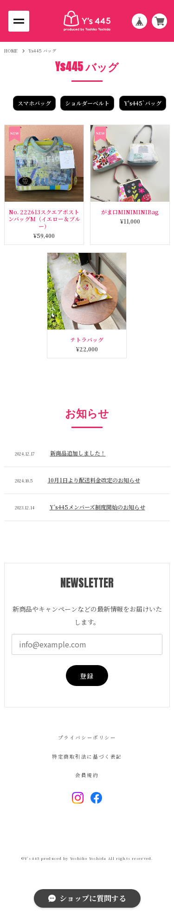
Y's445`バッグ (142, 103)
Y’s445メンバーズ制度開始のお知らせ (97, 507)
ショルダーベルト (87, 103)
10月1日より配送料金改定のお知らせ (94, 480)
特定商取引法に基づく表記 (87, 756)
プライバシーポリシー (87, 737)
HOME (11, 51)
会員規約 (86, 775)
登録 (87, 675)
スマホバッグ (34, 103)
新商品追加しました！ (78, 453)
